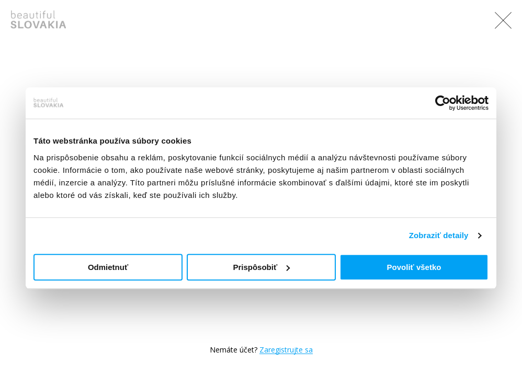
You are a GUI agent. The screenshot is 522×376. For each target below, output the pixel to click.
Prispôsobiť (261, 267)
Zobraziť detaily (439, 235)
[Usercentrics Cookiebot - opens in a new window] (443, 103)
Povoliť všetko (414, 267)
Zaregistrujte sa (286, 350)
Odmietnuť (108, 267)
